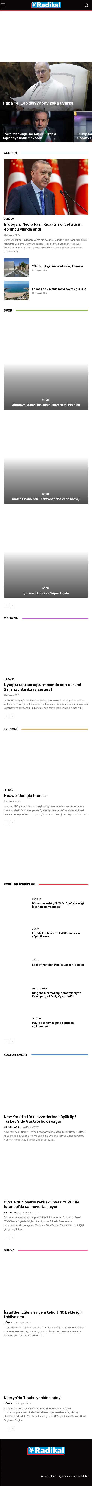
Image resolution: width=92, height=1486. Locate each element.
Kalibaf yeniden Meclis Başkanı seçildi (58, 964)
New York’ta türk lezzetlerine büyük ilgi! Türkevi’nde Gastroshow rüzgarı (40, 1119)
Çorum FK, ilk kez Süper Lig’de (46, 593)
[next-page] (12, 605)
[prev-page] (6, 605)
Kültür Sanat (39, 989)
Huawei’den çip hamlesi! (26, 795)
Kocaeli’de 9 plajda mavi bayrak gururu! (59, 289)
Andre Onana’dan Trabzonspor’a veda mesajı (46, 499)
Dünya (35, 929)
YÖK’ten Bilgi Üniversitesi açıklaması (57, 266)
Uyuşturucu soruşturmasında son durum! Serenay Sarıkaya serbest (42, 687)
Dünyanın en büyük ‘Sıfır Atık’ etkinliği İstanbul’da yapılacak (58, 905)
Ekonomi (9, 790)
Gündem (9, 219)
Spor (45, 400)
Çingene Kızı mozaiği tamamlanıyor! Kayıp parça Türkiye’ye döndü (56, 994)
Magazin (9, 679)
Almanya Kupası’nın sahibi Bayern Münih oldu (46, 405)
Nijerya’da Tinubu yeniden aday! (32, 1398)
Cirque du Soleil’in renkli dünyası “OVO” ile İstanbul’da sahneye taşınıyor (41, 1204)
